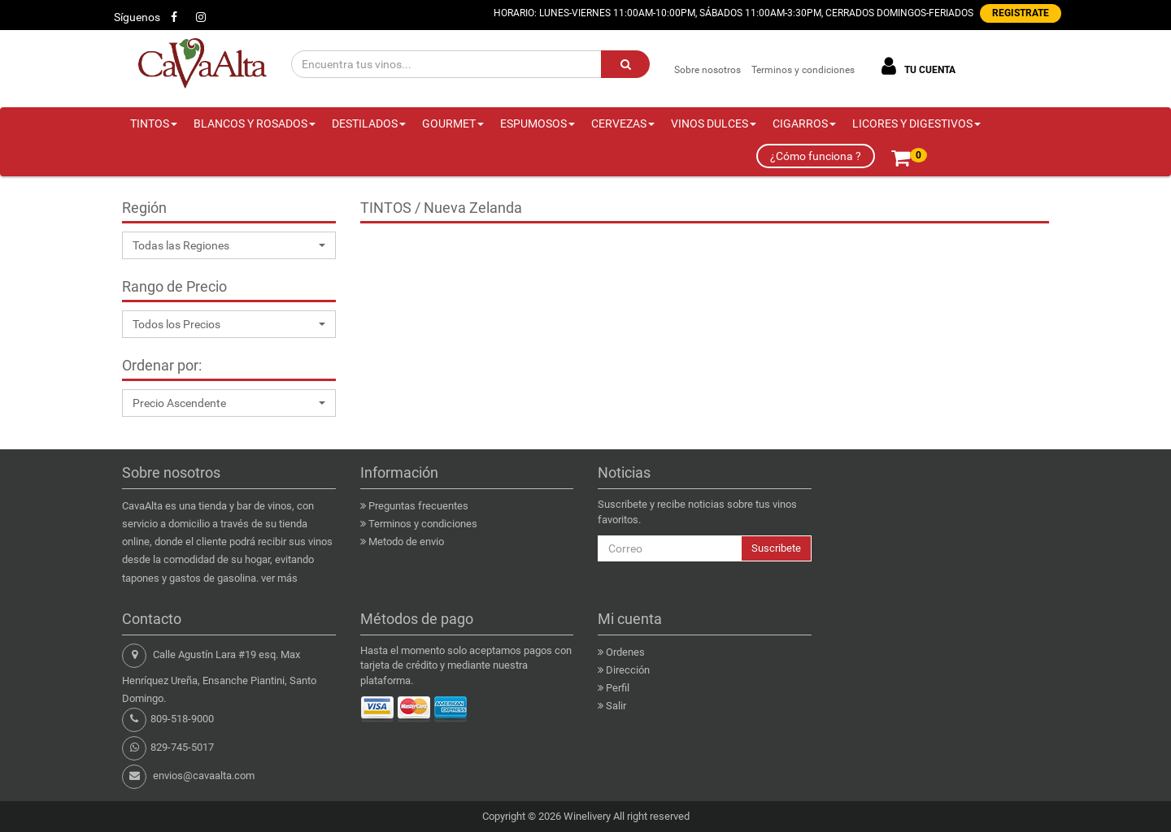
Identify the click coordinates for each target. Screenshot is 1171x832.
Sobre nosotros (707, 70)
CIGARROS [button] (804, 123)
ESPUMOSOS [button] (537, 123)
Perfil (617, 688)
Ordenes (625, 652)
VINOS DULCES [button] (713, 123)
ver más (279, 578)
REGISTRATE (1020, 13)
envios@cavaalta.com (204, 775)
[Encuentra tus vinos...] (447, 64)
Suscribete (776, 548)
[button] (229, 245)
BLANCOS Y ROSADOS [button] (255, 123)
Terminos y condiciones (803, 70)
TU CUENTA (916, 66)
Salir (616, 706)
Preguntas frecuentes (418, 506)
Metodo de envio (406, 541)
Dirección (628, 670)
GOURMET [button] (453, 123)
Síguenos (137, 17)
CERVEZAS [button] (623, 123)
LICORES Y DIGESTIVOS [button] (916, 123)
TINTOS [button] (153, 123)
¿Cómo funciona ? (815, 156)
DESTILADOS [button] (369, 123)
